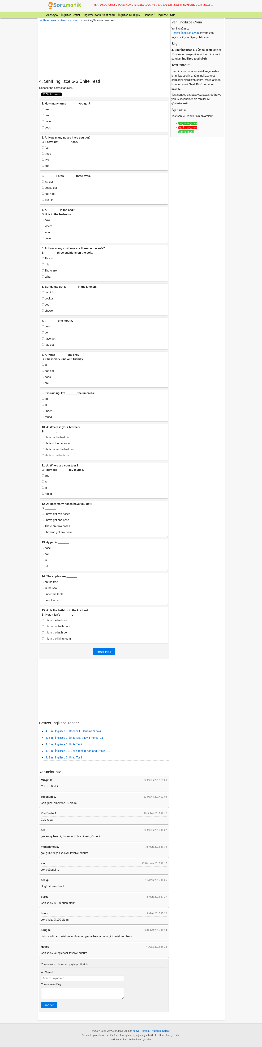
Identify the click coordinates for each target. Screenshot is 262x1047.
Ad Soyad (47, 972)
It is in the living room (56, 638)
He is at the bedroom (56, 443)
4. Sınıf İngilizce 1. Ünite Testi (64, 744)
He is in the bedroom (56, 455)
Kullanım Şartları (161, 1030)
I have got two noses (56, 513)
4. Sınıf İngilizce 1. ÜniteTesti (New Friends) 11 (74, 737)
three (46, 153)
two (45, 159)
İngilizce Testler (70, 15)
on (45, 398)
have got (48, 338)
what (46, 232)
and (45, 475)
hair (45, 554)
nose (46, 548)
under (47, 411)
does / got (49, 187)
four (46, 147)
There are (49, 270)
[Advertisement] (104, 50)
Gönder (49, 1005)
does (46, 127)
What (46, 276)
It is (45, 264)
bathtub (48, 292)
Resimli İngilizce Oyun (185, 32)
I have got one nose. (56, 520)
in (44, 404)
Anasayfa (52, 15)
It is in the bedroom (55, 620)
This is (47, 258)
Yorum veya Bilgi (51, 984)
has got (48, 344)
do (45, 332)
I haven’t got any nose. (57, 532)
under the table (52, 594)
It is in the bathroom (55, 632)
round (47, 417)
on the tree (50, 582)
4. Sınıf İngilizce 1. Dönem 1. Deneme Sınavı (73, 731)
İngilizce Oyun (166, 15)
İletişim (146, 1030)
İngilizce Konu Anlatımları (99, 15)
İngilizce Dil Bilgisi (129, 15)
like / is (47, 199)
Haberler (149, 15)
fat (45, 566)
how (46, 220)
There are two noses (56, 526)
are (45, 109)
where (47, 226)
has (45, 115)
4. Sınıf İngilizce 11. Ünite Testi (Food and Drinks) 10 (78, 750)
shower (48, 310)
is (44, 364)
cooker (47, 298)
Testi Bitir (104, 652)
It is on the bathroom (56, 626)
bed (45, 304)
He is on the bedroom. (57, 437)
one (45, 165)
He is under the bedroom (58, 449)
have (46, 121)
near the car (51, 600)
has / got (48, 193)
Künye (136, 1030)
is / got (47, 181)
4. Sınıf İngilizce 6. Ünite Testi (64, 757)
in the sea (49, 588)
